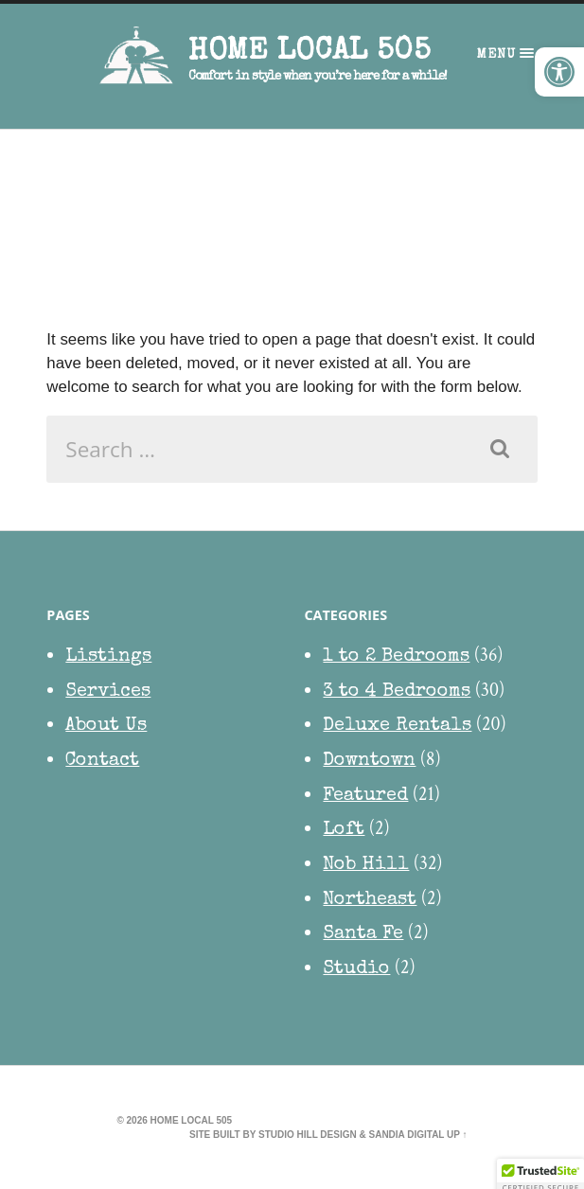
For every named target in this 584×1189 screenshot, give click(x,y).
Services (107, 692)
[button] (559, 72)
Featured (365, 796)
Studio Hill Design (307, 1134)
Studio (356, 969)
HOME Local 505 (309, 52)
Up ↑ (457, 1134)
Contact (102, 761)
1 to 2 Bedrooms (396, 657)
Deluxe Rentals (397, 726)
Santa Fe (363, 934)
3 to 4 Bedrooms (396, 692)
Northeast (369, 900)
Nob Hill (366, 865)
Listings (108, 657)
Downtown (369, 761)
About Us (106, 726)
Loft (343, 830)
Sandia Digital (406, 1134)
